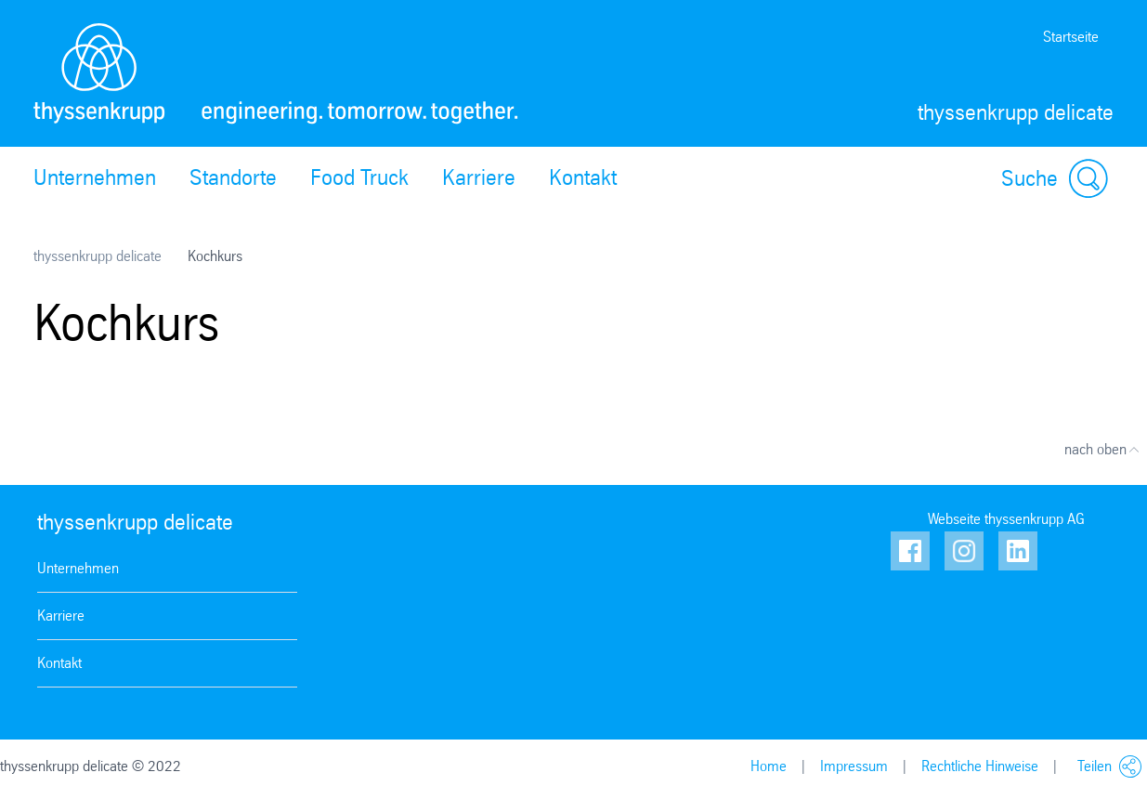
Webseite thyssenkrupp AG (1006, 519)
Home (768, 766)
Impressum (854, 766)
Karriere (478, 177)
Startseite (1071, 37)
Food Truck (359, 177)
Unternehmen (94, 177)
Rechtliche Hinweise (979, 766)
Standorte (233, 177)
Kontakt (583, 177)
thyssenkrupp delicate (97, 256)
